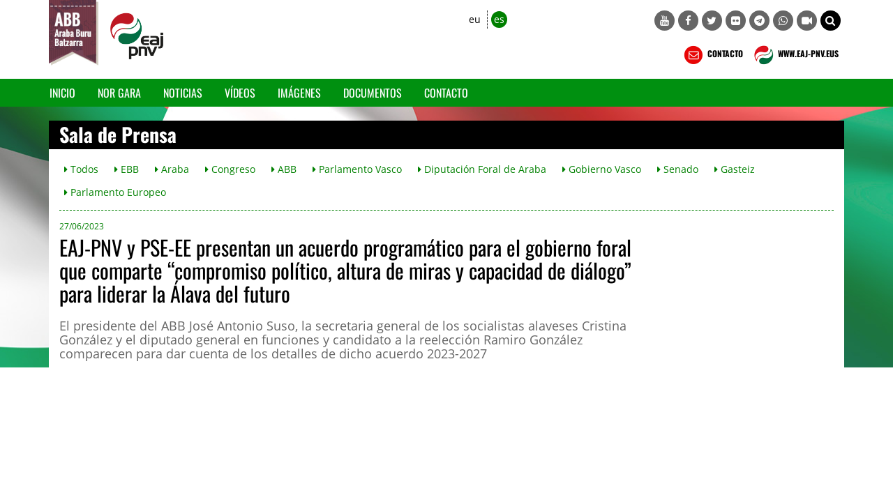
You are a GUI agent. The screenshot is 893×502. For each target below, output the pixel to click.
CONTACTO (712, 55)
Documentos (372, 92)
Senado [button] (677, 169)
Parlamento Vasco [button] (357, 169)
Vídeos (240, 92)
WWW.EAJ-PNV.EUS (795, 55)
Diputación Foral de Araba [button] (482, 169)
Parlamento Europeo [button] (115, 192)
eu (475, 19)
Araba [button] (172, 169)
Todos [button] (81, 169)
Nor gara (119, 92)
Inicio (62, 92)
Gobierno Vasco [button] (601, 169)
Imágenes (299, 92)
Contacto (446, 92)
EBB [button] (126, 169)
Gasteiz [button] (734, 169)
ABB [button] (284, 169)
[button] (830, 20)
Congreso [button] (230, 169)
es (499, 19)
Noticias (182, 92)
